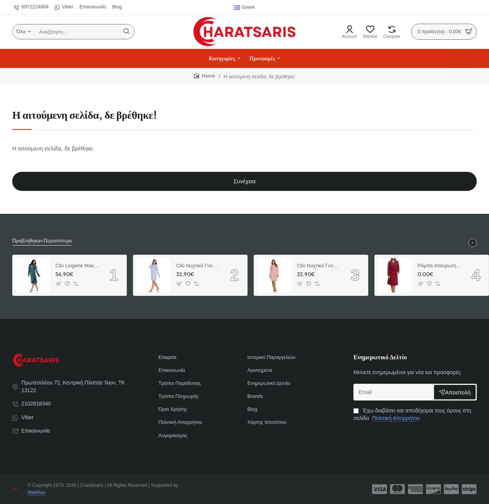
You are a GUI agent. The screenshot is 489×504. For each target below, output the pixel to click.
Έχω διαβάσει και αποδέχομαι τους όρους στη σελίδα (412, 414)
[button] (58, 283)
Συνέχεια (244, 181)
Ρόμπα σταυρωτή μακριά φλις (439, 265)
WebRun (36, 492)
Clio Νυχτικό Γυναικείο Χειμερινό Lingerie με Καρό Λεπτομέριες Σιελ (198, 265)
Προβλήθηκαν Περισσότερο (42, 240)
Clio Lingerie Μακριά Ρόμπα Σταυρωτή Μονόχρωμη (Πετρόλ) (77, 265)
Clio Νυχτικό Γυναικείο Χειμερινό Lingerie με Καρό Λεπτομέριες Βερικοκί (318, 265)
